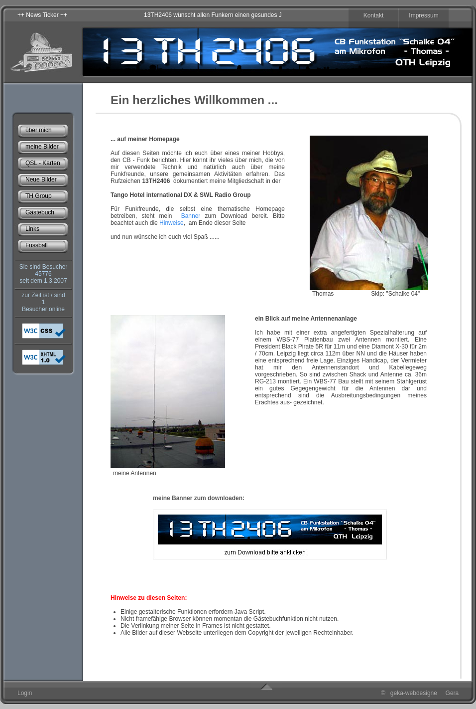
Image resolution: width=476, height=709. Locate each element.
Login (24, 693)
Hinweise (171, 222)
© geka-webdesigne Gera (420, 693)
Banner (191, 215)
